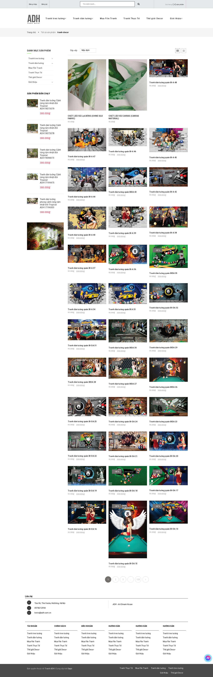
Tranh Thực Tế (132, 18)
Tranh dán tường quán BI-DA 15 (123, 563)
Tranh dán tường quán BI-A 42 (163, 192)
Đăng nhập (33, 4)
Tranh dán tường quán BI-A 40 (81, 235)
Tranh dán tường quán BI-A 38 (163, 233)
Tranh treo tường (56, 18)
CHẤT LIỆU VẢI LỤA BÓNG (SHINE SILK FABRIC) (85, 117)
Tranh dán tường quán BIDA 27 (123, 384)
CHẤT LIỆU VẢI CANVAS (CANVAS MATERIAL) (124, 117)
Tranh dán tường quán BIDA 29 (163, 347)
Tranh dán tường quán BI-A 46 (122, 151)
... (130, 579)
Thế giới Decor (155, 18)
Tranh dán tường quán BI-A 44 (81, 197)
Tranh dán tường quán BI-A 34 (81, 309)
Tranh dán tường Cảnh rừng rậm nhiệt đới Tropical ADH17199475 (50, 178)
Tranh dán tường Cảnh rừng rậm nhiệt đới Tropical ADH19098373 (50, 153)
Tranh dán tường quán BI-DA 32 (163, 308)
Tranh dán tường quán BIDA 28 (82, 382)
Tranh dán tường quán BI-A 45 (163, 157)
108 (138, 579)
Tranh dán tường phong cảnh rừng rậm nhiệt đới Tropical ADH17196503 (50, 203)
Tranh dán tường (83, 18)
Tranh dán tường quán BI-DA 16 (82, 529)
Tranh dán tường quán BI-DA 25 (82, 421)
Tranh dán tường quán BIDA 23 (163, 421)
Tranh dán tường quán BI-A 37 (81, 268)
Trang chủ (32, 32)
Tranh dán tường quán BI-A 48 (163, 82)
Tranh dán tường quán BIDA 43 (123, 192)
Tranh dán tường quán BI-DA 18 (123, 491)
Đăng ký (44, 4)
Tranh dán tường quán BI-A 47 (81, 156)
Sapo (70, 668)
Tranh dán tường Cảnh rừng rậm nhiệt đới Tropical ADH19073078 (50, 129)
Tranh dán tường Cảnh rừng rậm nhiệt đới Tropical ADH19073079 (50, 104)
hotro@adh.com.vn (43, 613)
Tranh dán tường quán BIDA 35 (163, 273)
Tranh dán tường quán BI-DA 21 (123, 456)
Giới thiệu (176, 18)
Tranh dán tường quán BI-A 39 (122, 233)
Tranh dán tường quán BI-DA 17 (163, 490)
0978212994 (40, 608)
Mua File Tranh (108, 18)
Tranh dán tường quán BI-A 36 (122, 269)
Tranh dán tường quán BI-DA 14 (163, 529)
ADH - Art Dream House (122, 604)
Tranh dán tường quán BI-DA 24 (123, 421)
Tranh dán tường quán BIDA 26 (163, 387)
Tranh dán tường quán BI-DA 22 (82, 456)
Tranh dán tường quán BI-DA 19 (82, 491)
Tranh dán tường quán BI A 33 (122, 309)
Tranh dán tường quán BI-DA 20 (163, 456)
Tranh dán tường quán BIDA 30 (123, 348)
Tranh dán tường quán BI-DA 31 (82, 345)
